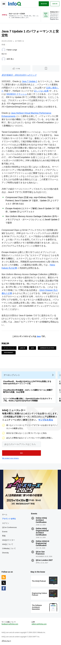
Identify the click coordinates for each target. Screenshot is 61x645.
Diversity (5, 553)
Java (39, 336)
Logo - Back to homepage (14, 3)
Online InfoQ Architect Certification (41, 520)
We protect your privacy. (10, 458)
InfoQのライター (8, 540)
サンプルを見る (45, 420)
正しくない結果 (41, 91)
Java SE (22, 348)
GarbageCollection (47, 348)
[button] (21, 453)
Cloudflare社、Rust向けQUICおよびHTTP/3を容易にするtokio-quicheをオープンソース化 (27, 382)
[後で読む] (45, 68)
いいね (18, 68)
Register (44, 4)
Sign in (54, 4)
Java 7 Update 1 (29, 81)
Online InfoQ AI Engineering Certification (42, 543)
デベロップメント (9, 348)
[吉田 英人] (4, 59)
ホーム (4, 514)
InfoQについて (7, 544)
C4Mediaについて (9, 548)
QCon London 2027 (44, 560)
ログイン (5, 523)
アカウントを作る (9, 519)
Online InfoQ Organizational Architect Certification (42, 531)
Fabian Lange (12, 50)
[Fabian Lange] (4, 50)
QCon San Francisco (40, 553)
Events (4, 532)
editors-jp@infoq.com (39, 624)
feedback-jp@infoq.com (10, 624)
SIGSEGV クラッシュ (16, 94)
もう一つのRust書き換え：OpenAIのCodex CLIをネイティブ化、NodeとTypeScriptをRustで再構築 (27, 399)
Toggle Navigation (3, 3)
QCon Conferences (9, 527)
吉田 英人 (10, 59)
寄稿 (4, 536)
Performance (8, 352)
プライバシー (6, 641)
